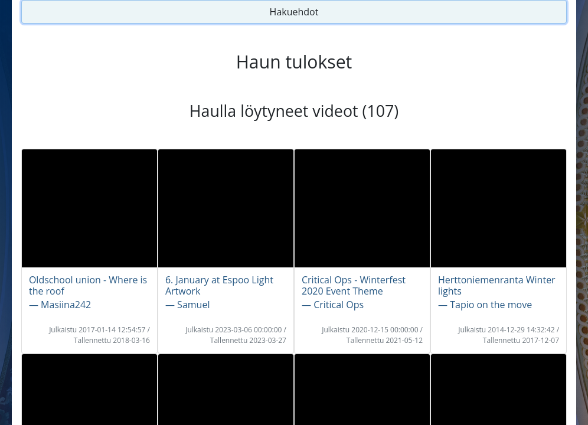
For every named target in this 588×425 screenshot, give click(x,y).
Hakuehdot (294, 11)
